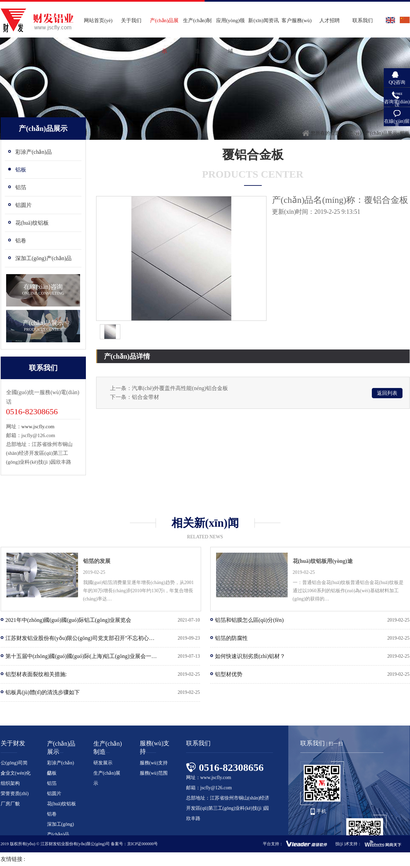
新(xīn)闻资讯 (263, 20)
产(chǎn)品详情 (127, 356)
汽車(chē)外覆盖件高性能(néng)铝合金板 (180, 388)
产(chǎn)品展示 (381, 133)
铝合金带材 (145, 397)
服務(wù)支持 (154, 762)
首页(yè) (353, 133)
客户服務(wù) (297, 20)
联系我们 (362, 20)
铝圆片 (54, 793)
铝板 (52, 773)
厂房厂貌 (10, 803)
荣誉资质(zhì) (15, 793)
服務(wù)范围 (154, 773)
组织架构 (10, 783)
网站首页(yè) (98, 20)
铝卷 (52, 814)
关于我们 (131, 20)
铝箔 (52, 783)
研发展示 (102, 762)
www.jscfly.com (38, 426)
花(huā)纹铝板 (61, 803)
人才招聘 (329, 20)
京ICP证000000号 (142, 843)
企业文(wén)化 (16, 773)
